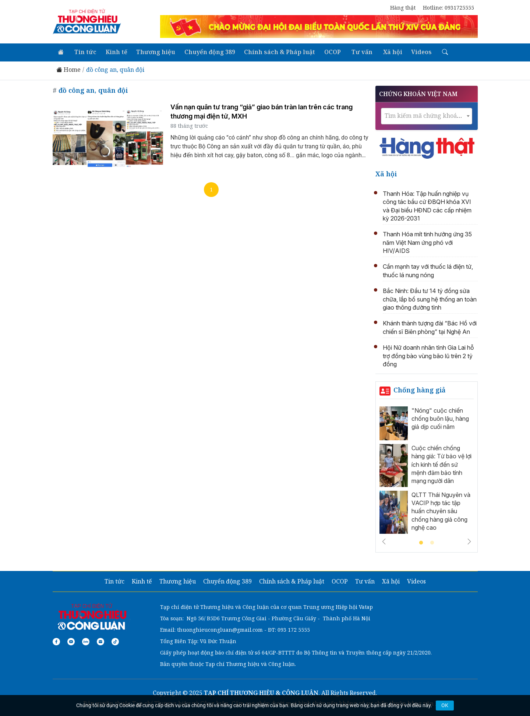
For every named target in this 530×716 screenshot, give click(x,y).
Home (68, 69)
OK (444, 705)
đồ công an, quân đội (115, 69)
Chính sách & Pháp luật (275, 51)
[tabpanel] (426, 470)
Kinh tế (114, 51)
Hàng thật (403, 7)
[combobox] (426, 115)
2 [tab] (432, 542)
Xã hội (386, 51)
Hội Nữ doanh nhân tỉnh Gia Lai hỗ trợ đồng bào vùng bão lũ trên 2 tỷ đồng (428, 355)
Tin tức (84, 51)
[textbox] (426, 115)
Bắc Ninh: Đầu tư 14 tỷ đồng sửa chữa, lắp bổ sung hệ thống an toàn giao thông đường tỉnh (430, 298)
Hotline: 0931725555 (448, 7)
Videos (414, 51)
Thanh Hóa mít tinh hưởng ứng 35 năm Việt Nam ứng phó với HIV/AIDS (427, 242)
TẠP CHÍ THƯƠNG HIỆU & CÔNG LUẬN (261, 692)
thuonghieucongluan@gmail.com (220, 628)
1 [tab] (421, 542)
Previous (383, 540)
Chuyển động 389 (206, 51)
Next (469, 540)
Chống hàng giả (419, 389)
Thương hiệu (153, 51)
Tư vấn (356, 51)
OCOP (328, 51)
